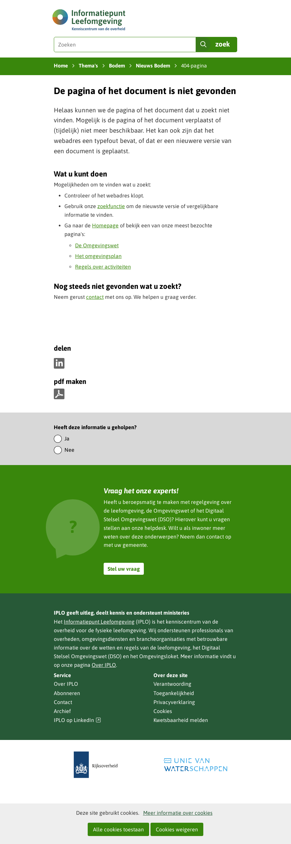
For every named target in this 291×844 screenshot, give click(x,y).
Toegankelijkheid (173, 693)
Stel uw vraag (124, 569)
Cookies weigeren (177, 829)
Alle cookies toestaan (118, 829)
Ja (66, 438)
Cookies (162, 711)
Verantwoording (172, 684)
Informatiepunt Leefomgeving (99, 622)
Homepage (105, 225)
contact (95, 297)
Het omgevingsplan (98, 256)
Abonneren (67, 693)
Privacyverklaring (174, 702)
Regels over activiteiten (103, 267)
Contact (63, 702)
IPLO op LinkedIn (77, 720)
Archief (62, 711)
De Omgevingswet (97, 245)
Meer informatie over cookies (178, 813)
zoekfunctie (111, 206)
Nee (69, 450)
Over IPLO (104, 665)
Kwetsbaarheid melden (180, 720)
